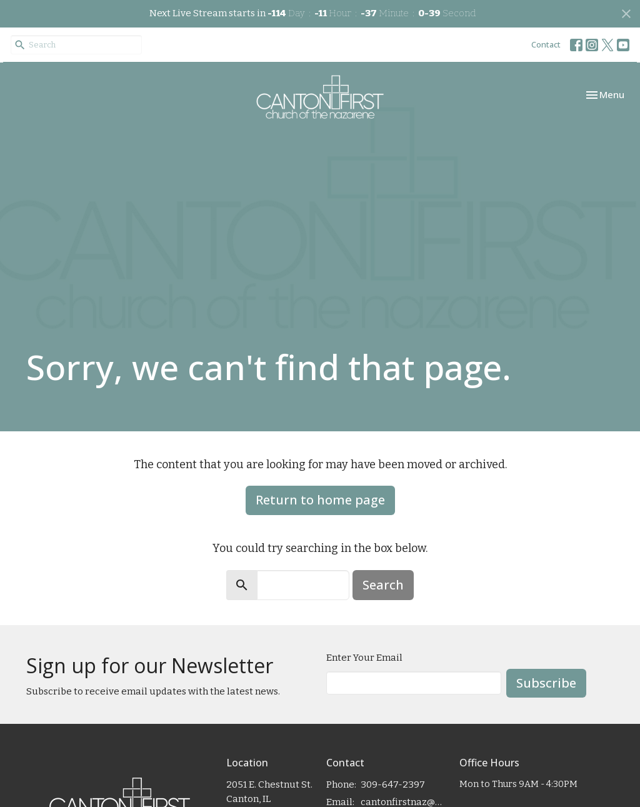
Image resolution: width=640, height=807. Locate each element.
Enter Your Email (364, 657)
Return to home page (320, 499)
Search (383, 584)
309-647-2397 (393, 784)
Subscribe (546, 682)
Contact (546, 44)
